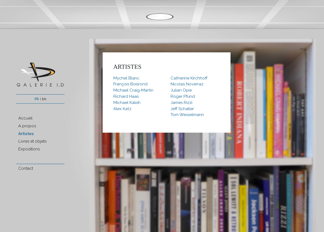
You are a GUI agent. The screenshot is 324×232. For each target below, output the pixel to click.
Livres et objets (32, 141)
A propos (27, 126)
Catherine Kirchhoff (189, 78)
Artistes (26, 133)
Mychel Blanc (126, 78)
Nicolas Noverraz (187, 84)
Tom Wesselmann (187, 114)
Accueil (25, 118)
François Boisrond (130, 84)
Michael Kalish (127, 102)
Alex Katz (122, 108)
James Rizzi (181, 102)
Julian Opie (181, 90)
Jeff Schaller (182, 108)
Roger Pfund (183, 96)
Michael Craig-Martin (133, 90)
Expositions (29, 149)
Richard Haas (126, 96)
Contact (25, 168)
